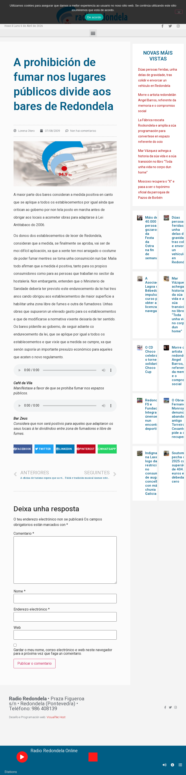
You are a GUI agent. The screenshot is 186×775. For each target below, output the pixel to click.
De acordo (94, 17)
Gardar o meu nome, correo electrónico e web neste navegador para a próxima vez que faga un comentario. (63, 651)
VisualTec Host (56, 717)
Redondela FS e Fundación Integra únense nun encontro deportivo (154, 414)
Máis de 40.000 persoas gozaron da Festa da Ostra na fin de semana (151, 237)
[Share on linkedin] (65, 448)
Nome (20, 591)
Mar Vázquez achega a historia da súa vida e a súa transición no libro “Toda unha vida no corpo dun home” (157, 161)
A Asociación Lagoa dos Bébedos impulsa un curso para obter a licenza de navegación (154, 294)
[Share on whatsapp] (107, 448)
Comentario (24, 533)
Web (17, 627)
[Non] (179, 12)
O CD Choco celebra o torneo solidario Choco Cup (152, 359)
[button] (93, 33)
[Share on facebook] (23, 448)
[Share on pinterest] (86, 448)
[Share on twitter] (44, 448)
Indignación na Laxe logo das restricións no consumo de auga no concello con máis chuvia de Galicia (154, 473)
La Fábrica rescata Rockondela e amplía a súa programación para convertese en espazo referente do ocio (157, 130)
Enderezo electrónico (32, 609)
